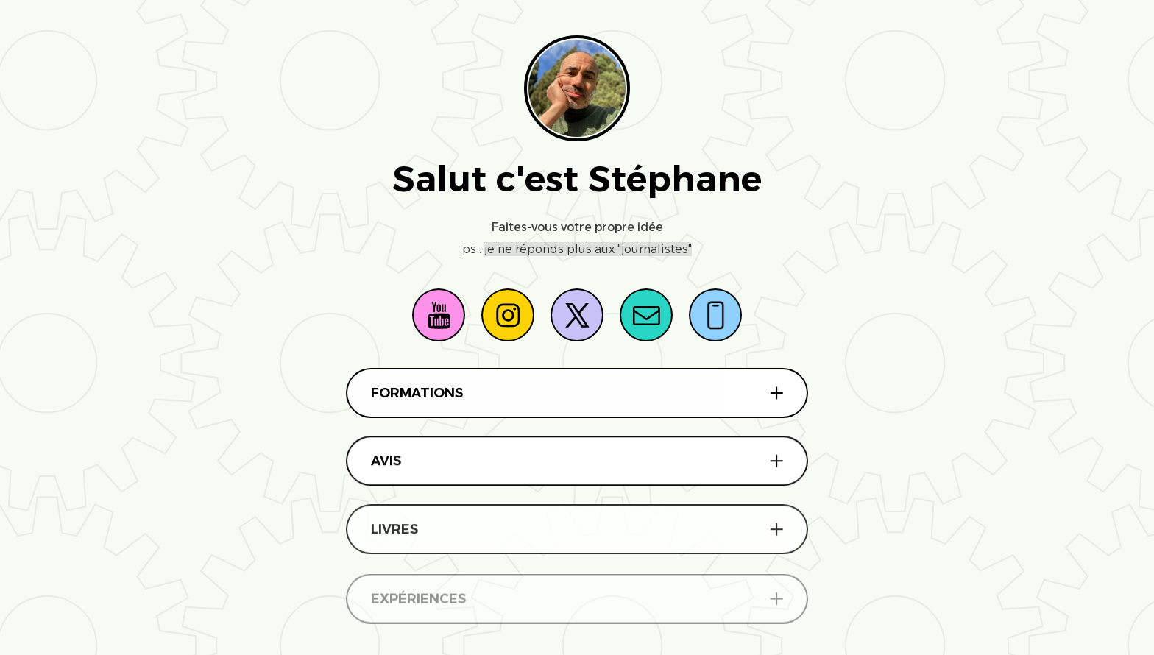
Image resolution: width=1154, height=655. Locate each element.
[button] (439, 315)
